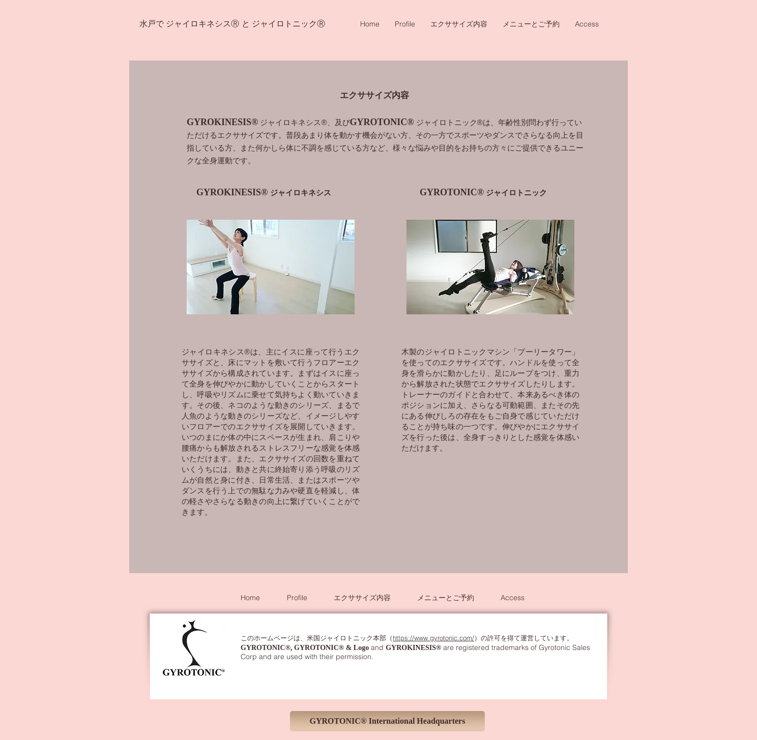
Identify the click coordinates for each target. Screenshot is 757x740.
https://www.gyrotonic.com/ (433, 638)
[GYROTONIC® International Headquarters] (387, 721)
